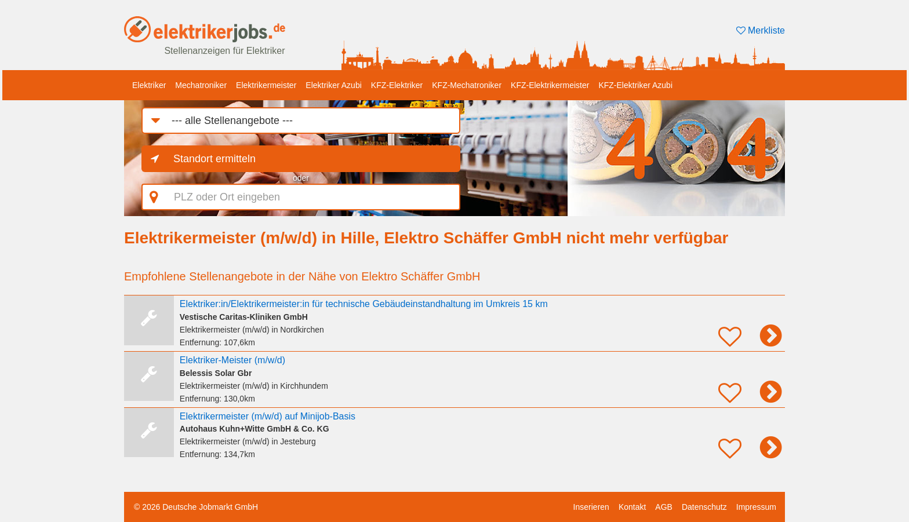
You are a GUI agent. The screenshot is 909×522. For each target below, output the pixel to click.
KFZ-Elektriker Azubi (635, 85)
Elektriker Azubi (333, 85)
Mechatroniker (201, 85)
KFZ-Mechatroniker (466, 85)
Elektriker (149, 85)
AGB (663, 507)
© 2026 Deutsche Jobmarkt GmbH (196, 507)
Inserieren (591, 507)
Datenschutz (704, 507)
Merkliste (760, 30)
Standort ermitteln (214, 159)
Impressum (756, 507)
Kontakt (632, 507)
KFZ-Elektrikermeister (550, 85)
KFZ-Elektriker (397, 85)
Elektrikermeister (266, 85)
